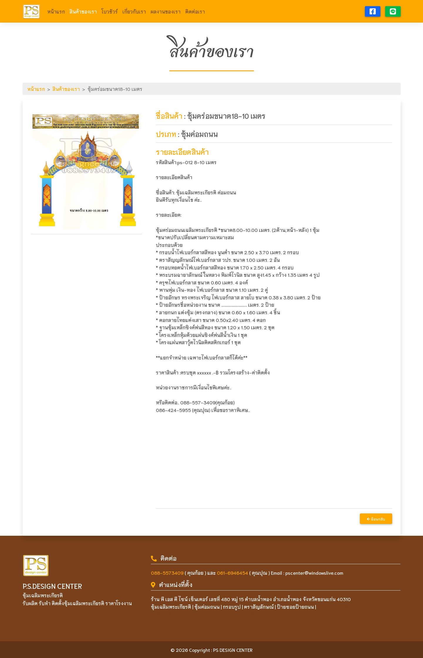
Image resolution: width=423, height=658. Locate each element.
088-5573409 (167, 572)
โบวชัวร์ (110, 11)
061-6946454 (232, 572)
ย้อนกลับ (376, 519)
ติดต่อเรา (195, 11)
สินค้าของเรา (83, 11)
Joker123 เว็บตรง (335, 606)
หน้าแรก (56, 11)
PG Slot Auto (368, 606)
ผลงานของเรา (166, 11)
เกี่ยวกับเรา (134, 11)
